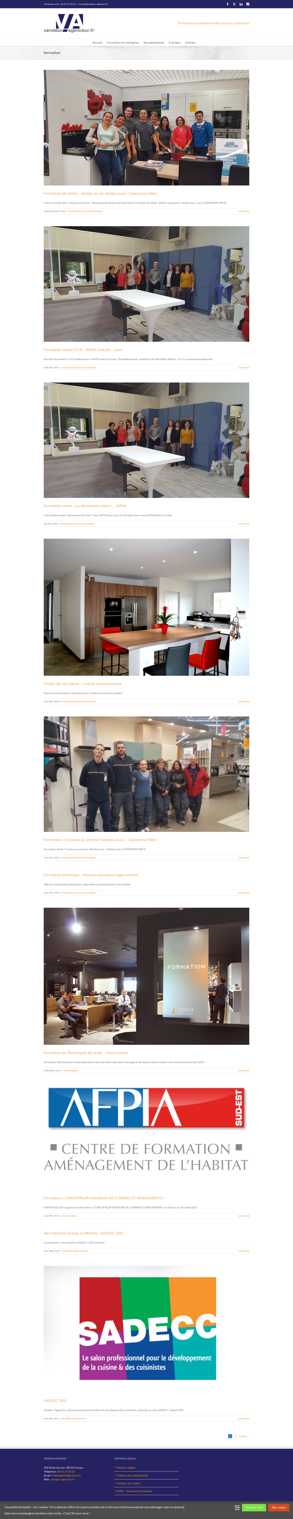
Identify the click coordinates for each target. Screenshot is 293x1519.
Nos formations (95, 211)
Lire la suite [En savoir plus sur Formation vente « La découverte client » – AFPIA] (243, 523)
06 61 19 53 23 (66, 1471)
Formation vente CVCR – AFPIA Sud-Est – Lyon (83, 350)
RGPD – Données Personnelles (134, 1491)
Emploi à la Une (80, 1250)
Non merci (279, 1507)
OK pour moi (254, 1507)
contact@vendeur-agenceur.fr (93, 4)
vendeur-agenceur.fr (63, 1479)
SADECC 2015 (55, 1401)
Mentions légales (126, 1467)
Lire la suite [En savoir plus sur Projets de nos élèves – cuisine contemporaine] (243, 701)
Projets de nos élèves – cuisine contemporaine (82, 684)
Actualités (67, 1250)
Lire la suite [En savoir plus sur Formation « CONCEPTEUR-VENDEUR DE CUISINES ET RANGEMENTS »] (243, 1215)
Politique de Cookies (128, 1483)
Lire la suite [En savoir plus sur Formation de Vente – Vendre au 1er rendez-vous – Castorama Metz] (243, 211)
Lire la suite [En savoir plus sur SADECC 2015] (243, 1418)
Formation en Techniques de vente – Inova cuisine (86, 1053)
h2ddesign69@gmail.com (66, 1475)
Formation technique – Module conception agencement (91, 875)
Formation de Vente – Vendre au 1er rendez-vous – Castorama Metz (100, 193)
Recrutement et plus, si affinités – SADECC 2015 (83, 1233)
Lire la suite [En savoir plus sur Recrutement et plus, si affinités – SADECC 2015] (243, 1250)
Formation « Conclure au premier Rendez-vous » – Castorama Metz (100, 840)
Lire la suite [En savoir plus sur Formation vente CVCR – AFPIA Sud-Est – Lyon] (243, 367)
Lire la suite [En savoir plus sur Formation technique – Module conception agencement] (243, 892)
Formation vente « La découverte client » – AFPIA (85, 506)
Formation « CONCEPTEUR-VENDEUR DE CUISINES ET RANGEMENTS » (104, 1198)
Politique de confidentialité (132, 1475)
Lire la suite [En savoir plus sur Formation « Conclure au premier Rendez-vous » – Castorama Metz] (243, 857)
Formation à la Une (77, 211)
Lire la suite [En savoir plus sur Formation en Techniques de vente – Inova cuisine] (243, 1070)
